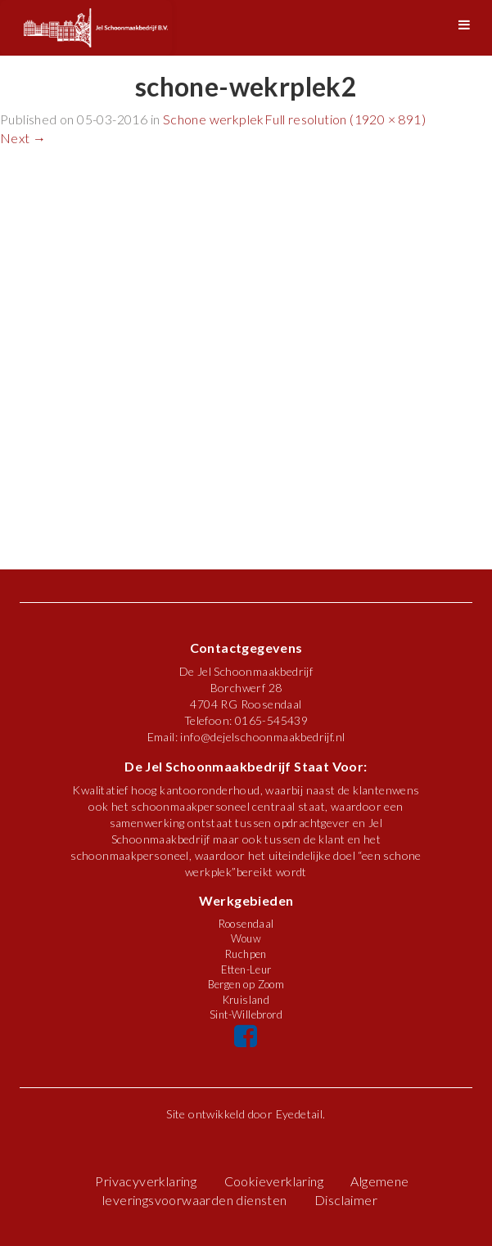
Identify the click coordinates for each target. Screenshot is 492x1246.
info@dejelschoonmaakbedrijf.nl (262, 737)
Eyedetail (299, 1114)
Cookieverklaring (273, 1181)
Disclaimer (345, 1200)
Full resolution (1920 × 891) (345, 119)
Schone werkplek (213, 119)
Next (23, 138)
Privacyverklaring (145, 1181)
